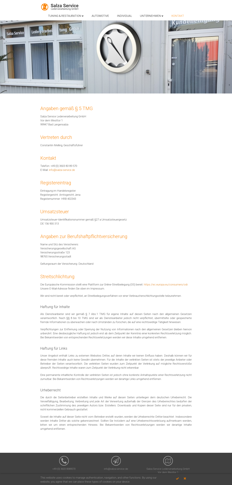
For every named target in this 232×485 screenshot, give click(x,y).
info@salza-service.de (62, 169)
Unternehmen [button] (151, 15)
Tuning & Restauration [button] (66, 15)
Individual (124, 15)
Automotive (100, 15)
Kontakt (177, 15)
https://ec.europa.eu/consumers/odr (166, 284)
